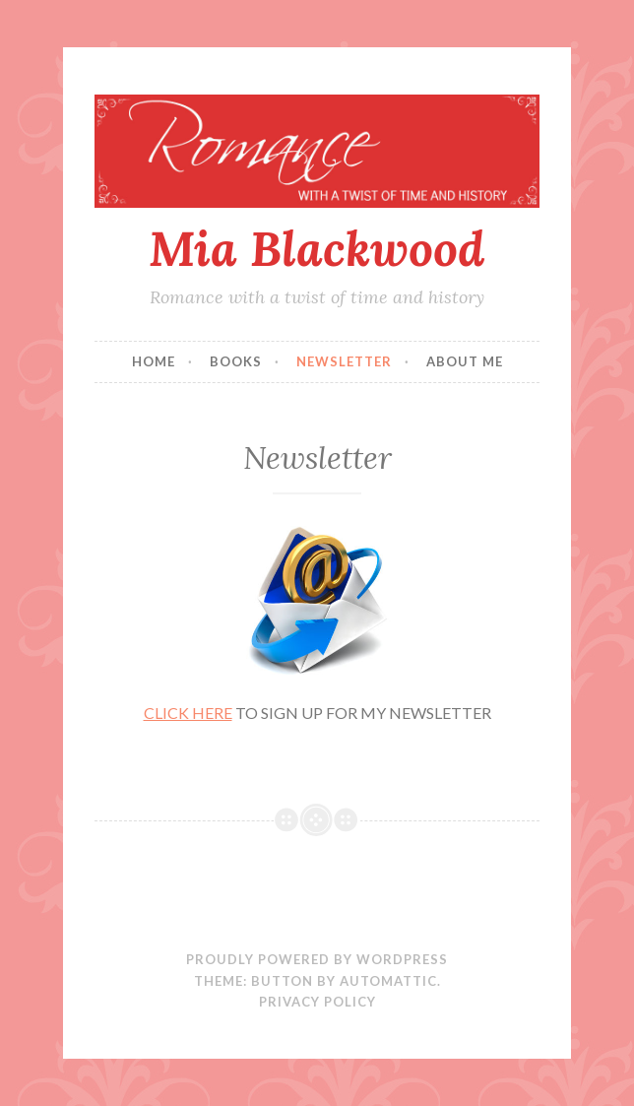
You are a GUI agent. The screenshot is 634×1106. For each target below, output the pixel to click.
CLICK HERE (188, 712)
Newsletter (344, 361)
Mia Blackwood (317, 248)
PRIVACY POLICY (317, 1001)
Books (236, 361)
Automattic (388, 981)
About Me (464, 361)
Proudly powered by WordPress (317, 959)
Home (153, 361)
